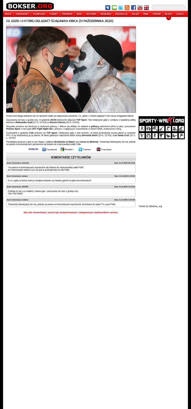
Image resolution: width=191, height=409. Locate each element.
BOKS (8, 14)
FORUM (157, 14)
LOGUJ (180, 14)
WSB (79, 14)
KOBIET (54, 14)
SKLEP (135, 14)
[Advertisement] (150, 65)
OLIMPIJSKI (39, 14)
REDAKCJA (122, 14)
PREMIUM (67, 14)
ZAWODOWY (22, 14)
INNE (145, 14)
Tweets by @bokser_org (150, 206)
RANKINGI (106, 14)
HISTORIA (91, 14)
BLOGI (168, 14)
